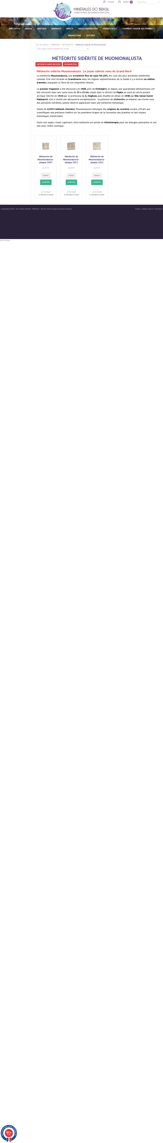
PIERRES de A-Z (110, 28)
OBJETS (69, 28)
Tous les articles (42, 44)
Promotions (74, 35)
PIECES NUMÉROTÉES (88, 28)
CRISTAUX (41, 28)
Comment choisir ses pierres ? (138, 28)
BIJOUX (28, 28)
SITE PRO (90, 35)
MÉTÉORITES (67, 44)
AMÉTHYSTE (14, 28)
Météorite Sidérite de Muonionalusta (91, 44)
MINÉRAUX (56, 28)
